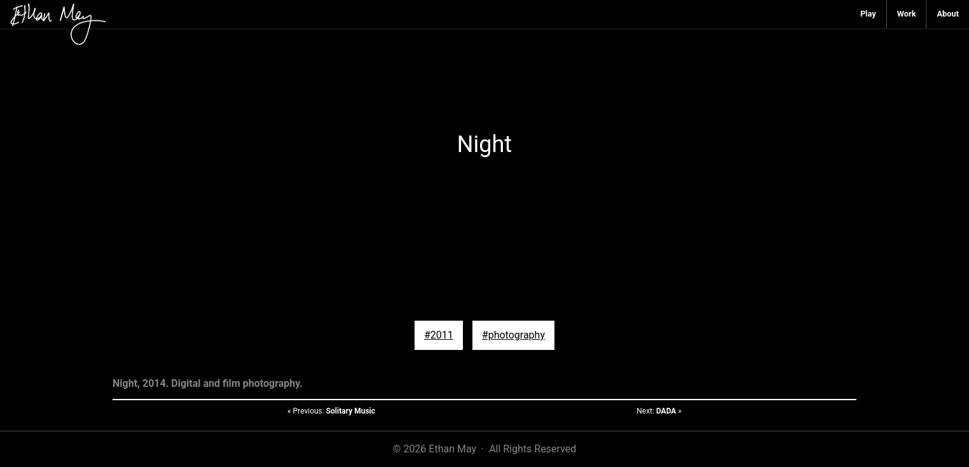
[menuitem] (868, 14)
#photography (513, 335)
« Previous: (331, 411)
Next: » (659, 411)
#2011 (438, 335)
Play (868, 13)
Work (906, 13)
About (948, 13)
